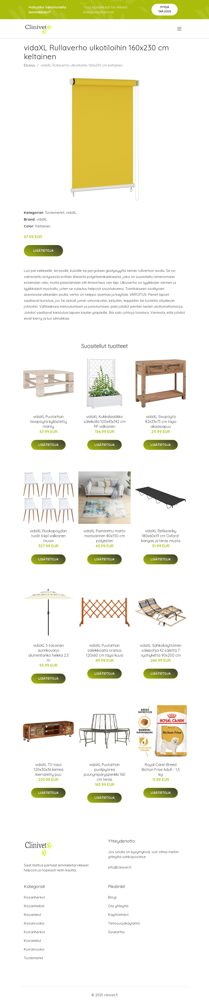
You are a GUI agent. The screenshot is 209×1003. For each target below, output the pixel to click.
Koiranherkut (34, 932)
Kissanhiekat (34, 906)
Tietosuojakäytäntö (124, 923)
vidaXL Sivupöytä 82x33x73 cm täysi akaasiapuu (160, 421)
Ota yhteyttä (118, 906)
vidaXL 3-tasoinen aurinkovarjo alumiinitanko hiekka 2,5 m (48, 652)
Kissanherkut (34, 897)
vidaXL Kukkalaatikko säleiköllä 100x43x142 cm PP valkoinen (105, 421)
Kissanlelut (32, 914)
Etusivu (29, 65)
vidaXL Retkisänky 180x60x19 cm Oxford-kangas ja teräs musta (160, 536)
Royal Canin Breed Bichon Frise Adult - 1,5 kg (161, 769)
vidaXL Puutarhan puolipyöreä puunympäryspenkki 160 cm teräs (104, 772)
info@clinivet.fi (119, 867)
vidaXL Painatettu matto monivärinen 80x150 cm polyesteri (104, 536)
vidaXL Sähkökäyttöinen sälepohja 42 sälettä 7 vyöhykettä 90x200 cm (160, 650)
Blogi (112, 897)
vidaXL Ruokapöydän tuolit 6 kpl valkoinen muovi (48, 536)
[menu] (179, 28)
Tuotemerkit (54, 212)
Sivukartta (116, 932)
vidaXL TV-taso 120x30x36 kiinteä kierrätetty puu (48, 769)
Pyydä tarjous (164, 9)
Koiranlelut (32, 940)
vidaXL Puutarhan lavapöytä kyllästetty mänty (48, 421)
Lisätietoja (43, 250)
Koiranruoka (34, 949)
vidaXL (71, 212)
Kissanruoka (34, 923)
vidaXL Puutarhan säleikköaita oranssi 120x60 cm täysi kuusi (104, 650)
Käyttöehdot (118, 914)
